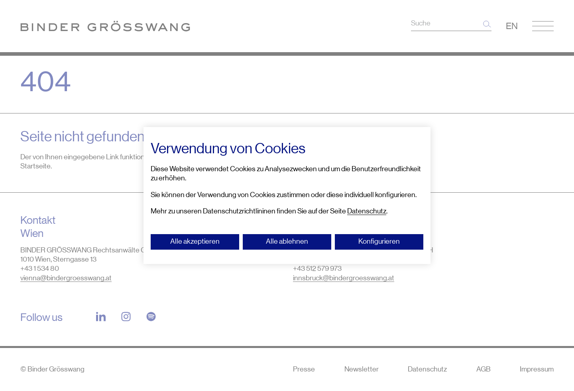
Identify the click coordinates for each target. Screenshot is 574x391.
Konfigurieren (379, 241)
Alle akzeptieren (195, 241)
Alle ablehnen (287, 241)
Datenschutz (366, 211)
